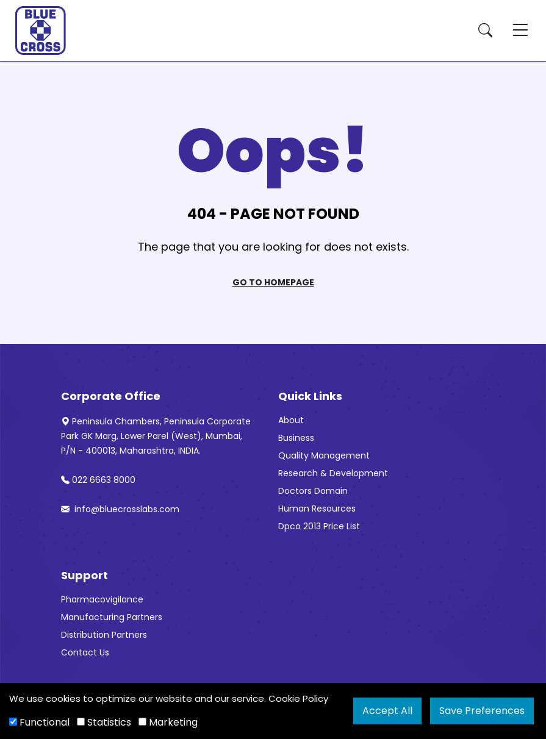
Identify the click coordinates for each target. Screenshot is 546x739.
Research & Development (333, 473)
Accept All (387, 711)
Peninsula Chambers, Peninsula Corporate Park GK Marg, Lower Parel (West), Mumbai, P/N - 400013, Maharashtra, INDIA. (156, 436)
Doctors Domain (313, 491)
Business (296, 438)
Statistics (104, 722)
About (291, 420)
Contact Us (85, 652)
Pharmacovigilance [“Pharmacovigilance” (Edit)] (102, 599)
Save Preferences (482, 711)
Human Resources (317, 508)
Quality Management (324, 455)
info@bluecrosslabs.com (120, 509)
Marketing (168, 722)
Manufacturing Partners (111, 617)
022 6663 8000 (98, 480)
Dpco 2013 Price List (319, 526)
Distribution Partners (104, 635)
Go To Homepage (273, 282)
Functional (39, 722)
